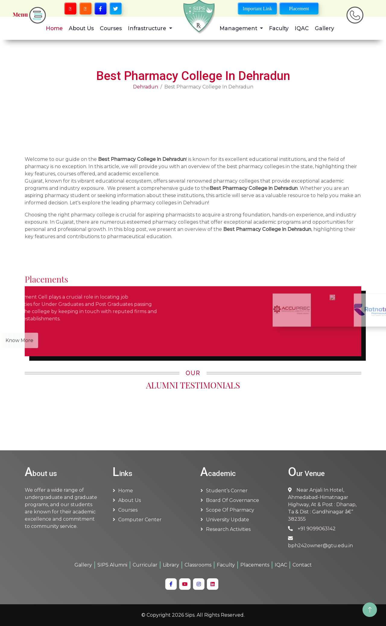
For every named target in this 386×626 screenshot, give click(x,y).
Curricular (145, 565)
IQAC (302, 28)
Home (54, 28)
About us (129, 500)
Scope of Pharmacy (230, 510)
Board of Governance (232, 500)
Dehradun (145, 87)
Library (171, 565)
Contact (302, 565)
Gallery (324, 28)
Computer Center (140, 519)
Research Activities (228, 529)
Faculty (279, 28)
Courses (111, 28)
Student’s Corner (227, 490)
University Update (227, 519)
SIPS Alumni (112, 565)
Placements (254, 565)
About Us (81, 28)
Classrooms (198, 565)
